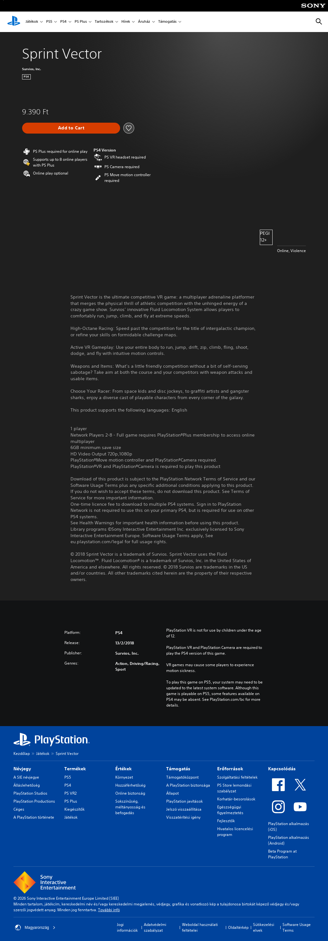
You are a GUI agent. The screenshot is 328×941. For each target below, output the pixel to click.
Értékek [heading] (123, 769)
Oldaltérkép (238, 927)
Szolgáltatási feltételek (237, 777)
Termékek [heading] (75, 769)
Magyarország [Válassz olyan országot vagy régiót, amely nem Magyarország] (35, 927)
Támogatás (167, 22)
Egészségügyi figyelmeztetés (230, 809)
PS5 (49, 22)
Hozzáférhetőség (130, 785)
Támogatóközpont (182, 777)
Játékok (32, 22)
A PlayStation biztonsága (188, 785)
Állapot (172, 793)
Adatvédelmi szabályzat (155, 927)
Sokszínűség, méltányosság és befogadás (130, 806)
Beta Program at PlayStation (282, 854)
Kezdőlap (21, 753)
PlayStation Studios (30, 793)
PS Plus (81, 22)
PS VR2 (70, 793)
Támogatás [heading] (178, 769)
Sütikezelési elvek (263, 927)
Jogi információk (127, 927)
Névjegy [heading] (22, 769)
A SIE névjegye (26, 777)
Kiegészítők (74, 809)
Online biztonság (130, 793)
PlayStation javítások (184, 801)
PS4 (63, 22)
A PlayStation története (33, 817)
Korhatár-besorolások (236, 799)
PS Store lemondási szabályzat (234, 788)
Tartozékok (104, 22)
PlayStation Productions (34, 801)
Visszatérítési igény (183, 817)
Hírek (125, 22)
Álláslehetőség (26, 785)
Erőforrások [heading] (230, 769)
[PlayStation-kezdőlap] (14, 21)
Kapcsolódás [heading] (282, 769)
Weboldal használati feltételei (200, 927)
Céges (18, 809)
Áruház (144, 22)
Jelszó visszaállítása (183, 809)
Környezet (124, 777)
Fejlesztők (226, 820)
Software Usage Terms (297, 927)
